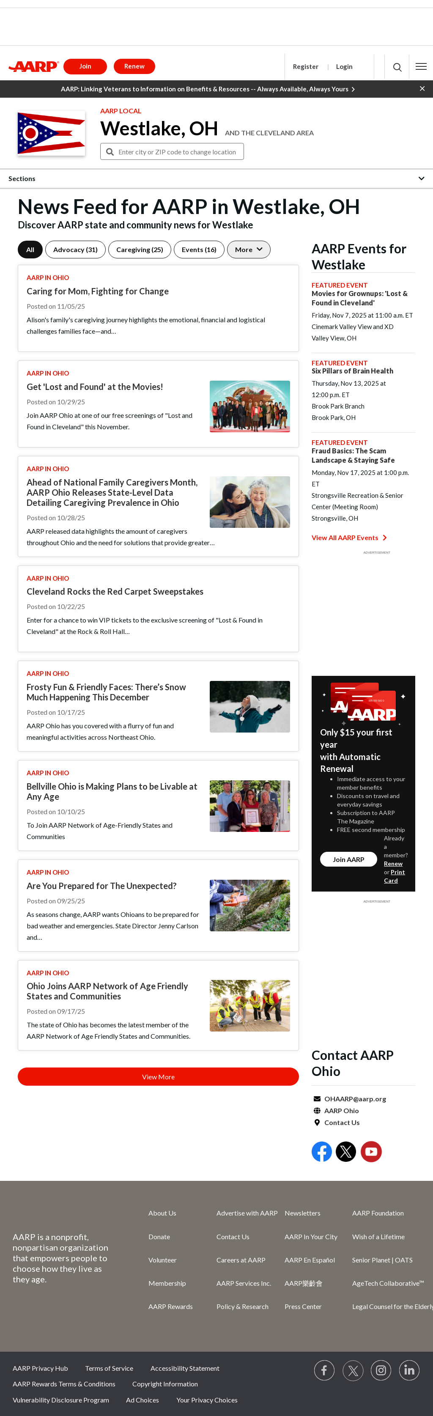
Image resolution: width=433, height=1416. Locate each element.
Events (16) (199, 249)
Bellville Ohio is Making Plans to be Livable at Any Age (112, 791)
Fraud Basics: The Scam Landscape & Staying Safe (353, 455)
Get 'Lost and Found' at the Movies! (95, 386)
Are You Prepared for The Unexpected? (102, 886)
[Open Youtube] (371, 1153)
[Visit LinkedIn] (409, 1370)
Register (305, 66)
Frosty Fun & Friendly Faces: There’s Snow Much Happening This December (106, 692)
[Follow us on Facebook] (324, 1370)
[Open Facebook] (322, 1153)
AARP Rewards (170, 1306)
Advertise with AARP (247, 1213)
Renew (393, 863)
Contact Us (342, 1122)
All (30, 249)
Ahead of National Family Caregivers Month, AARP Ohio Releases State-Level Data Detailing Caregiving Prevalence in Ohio (112, 492)
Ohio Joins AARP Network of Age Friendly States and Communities (107, 991)
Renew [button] (134, 66)
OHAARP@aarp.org (355, 1099)
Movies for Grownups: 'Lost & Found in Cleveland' (360, 298)
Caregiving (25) (139, 249)
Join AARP (348, 859)
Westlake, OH (159, 128)
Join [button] (85, 66)
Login (344, 66)
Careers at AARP (241, 1260)
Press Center (303, 1306)
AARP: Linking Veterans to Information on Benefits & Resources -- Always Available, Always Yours (208, 89)
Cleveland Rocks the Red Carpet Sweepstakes (115, 591)
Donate (159, 1236)
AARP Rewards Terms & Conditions (64, 1384)
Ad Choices (142, 1400)
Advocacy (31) (75, 249)
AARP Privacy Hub (40, 1368)
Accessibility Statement (185, 1368)
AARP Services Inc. (243, 1283)
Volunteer (162, 1260)
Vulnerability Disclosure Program (61, 1400)
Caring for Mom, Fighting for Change (98, 291)
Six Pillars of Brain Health (352, 371)
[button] (421, 66)
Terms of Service (109, 1368)
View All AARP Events (349, 537)
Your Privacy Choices (207, 1400)
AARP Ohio (341, 1110)
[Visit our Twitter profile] (353, 1370)
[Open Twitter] (346, 1153)
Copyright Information (165, 1384)
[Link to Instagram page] (381, 1370)
